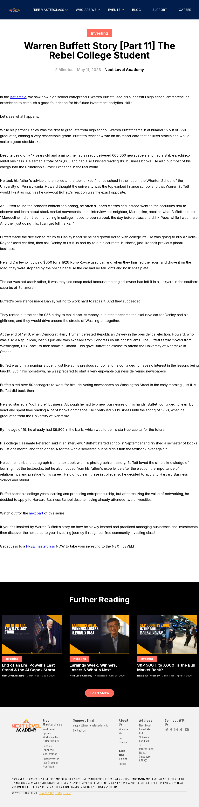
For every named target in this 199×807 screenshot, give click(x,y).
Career (122, 764)
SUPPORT (160, 10)
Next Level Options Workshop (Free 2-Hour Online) (51, 735)
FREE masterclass (40, 546)
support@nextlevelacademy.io (90, 725)
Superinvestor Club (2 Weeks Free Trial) (51, 763)
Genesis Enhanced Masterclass (50, 750)
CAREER (185, 10)
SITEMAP (67, 793)
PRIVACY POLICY (46, 793)
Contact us (79, 731)
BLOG (136, 10)
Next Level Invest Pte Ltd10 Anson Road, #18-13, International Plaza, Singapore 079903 (146, 743)
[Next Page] (99, 693)
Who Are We (123, 731)
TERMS (58, 793)
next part (36, 513)
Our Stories (123, 740)
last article (18, 97)
